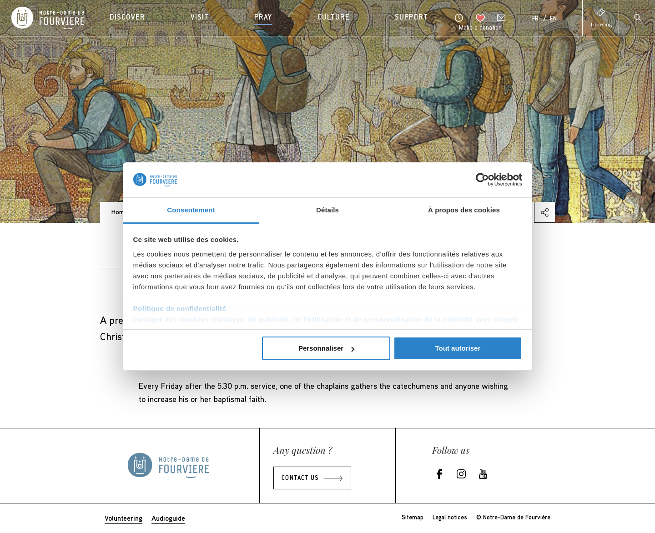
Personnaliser (326, 348)
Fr (535, 19)
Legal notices (450, 517)
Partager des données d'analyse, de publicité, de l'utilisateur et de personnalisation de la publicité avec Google (326, 319)
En (553, 19)
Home (119, 212)
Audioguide (168, 518)
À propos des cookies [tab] (464, 210)
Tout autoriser (458, 348)
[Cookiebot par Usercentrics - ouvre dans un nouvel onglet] (482, 179)
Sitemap (412, 517)
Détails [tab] (327, 210)
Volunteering (123, 518)
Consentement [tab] (191, 210)
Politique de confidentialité (180, 308)
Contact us (300, 478)
